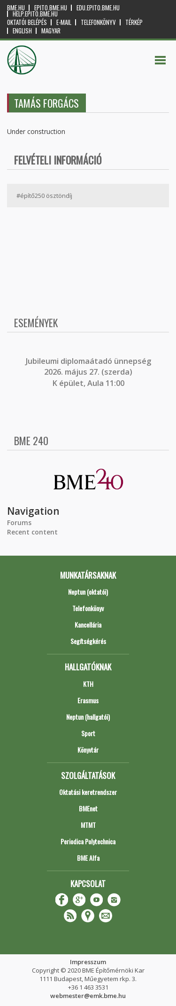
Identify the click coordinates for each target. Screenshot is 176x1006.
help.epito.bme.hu (35, 14)
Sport (88, 733)
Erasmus (88, 700)
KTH (88, 684)
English (22, 31)
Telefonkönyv (98, 22)
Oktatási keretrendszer (88, 792)
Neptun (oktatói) (88, 592)
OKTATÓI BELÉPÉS (27, 22)
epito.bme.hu (50, 8)
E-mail (63, 22)
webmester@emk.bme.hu (88, 995)
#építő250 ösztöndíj (44, 195)
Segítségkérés (88, 641)
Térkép (134, 22)
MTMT (88, 825)
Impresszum (88, 962)
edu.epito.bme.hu (98, 8)
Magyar (51, 31)
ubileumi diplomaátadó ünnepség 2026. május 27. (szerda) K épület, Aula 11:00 (89, 372)
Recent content (32, 531)
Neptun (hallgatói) (88, 717)
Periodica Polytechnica (88, 841)
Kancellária (88, 624)
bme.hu (16, 8)
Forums (19, 522)
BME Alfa (88, 858)
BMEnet (88, 808)
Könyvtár (88, 749)
